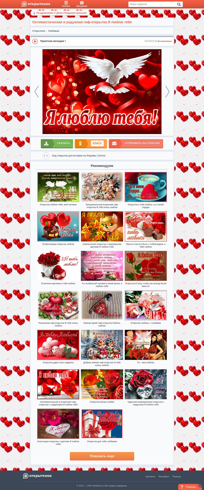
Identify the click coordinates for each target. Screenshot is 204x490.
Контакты (150, 476)
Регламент (163, 476)
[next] (167, 91)
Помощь (177, 476)
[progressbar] (166, 41)
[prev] (36, 91)
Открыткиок (38, 31)
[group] (102, 41)
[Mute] (159, 41)
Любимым (53, 31)
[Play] (35, 41)
